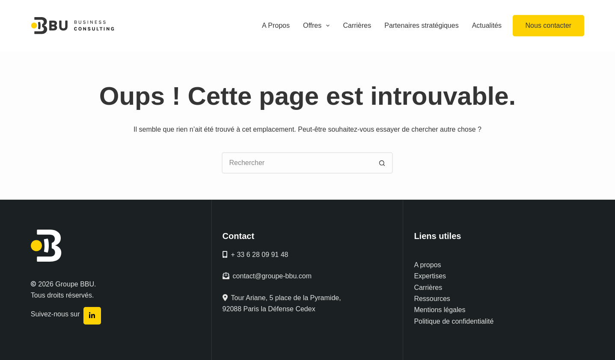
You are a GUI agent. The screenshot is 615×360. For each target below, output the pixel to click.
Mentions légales (439, 309)
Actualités (487, 25)
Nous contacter (549, 25)
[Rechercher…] (296, 163)
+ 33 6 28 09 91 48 (255, 254)
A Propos (276, 25)
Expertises (430, 276)
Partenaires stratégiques (421, 25)
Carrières (357, 25)
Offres (318, 26)
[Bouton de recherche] (382, 163)
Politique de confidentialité (453, 321)
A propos (427, 265)
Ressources (432, 298)
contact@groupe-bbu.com (267, 276)
